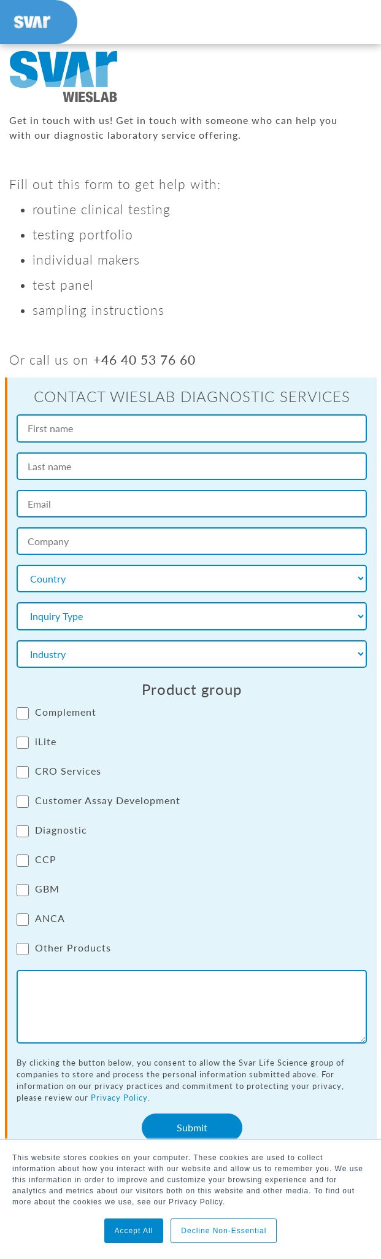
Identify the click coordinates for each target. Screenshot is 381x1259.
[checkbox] (192, 837)
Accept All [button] (134, 1230)
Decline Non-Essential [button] (223, 1230)
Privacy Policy (119, 1097)
